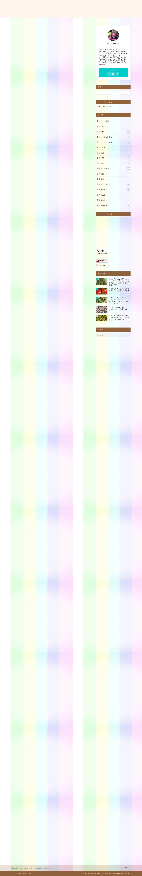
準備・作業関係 (114, 184)
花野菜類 (114, 195)
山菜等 (114, 163)
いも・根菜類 (114, 121)
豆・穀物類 (114, 205)
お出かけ (114, 126)
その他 (114, 131)
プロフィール (58, 20)
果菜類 (114, 179)
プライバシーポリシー (104, 106)
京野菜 (114, 153)
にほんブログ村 (101, 251)
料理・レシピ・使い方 (91, 20)
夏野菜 (114, 158)
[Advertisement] (51, 41)
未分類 (114, 174)
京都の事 (114, 147)
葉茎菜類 (114, 200)
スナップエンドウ (114, 137)
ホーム (44, 20)
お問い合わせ (73, 20)
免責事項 (31, 873)
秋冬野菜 (114, 189)
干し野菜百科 (20, 639)
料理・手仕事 (19, 63)
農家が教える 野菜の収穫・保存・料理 (30, 692)
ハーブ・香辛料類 (114, 142)
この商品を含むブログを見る (30, 657)
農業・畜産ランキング (103, 265)
